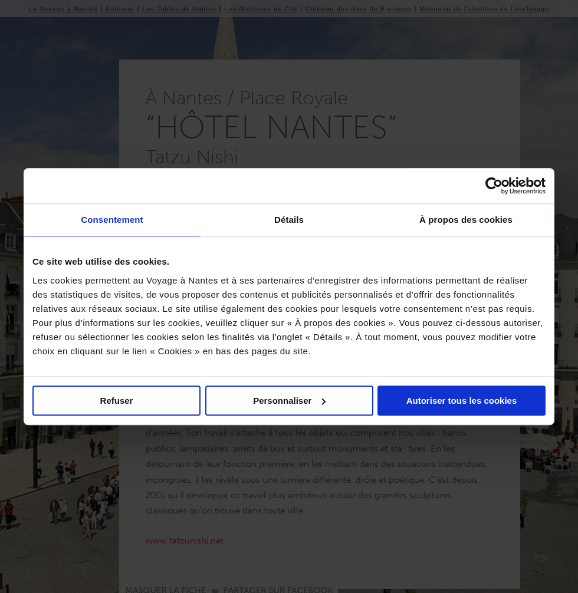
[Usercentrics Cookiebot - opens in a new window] (494, 186)
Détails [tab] (289, 220)
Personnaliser (289, 401)
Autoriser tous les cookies (461, 401)
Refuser (116, 401)
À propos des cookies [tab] (466, 220)
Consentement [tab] (112, 220)
